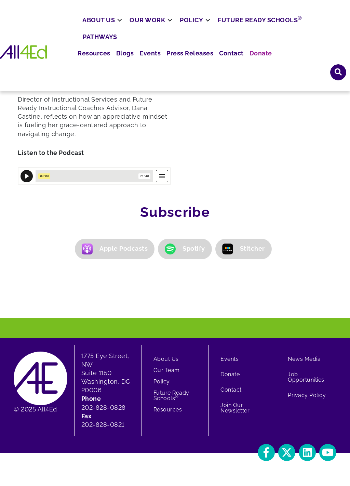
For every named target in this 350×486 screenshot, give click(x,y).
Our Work (147, 43)
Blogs (185, 24)
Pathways (100, 60)
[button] (266, 452)
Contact (282, 24)
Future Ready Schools (260, 43)
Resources (156, 24)
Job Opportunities (306, 377)
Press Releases (244, 24)
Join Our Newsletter (235, 408)
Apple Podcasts (115, 249)
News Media (304, 359)
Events (207, 24)
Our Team (166, 370)
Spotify (185, 249)
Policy (191, 43)
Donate (309, 24)
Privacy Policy (307, 395)
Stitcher (243, 249)
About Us (98, 43)
